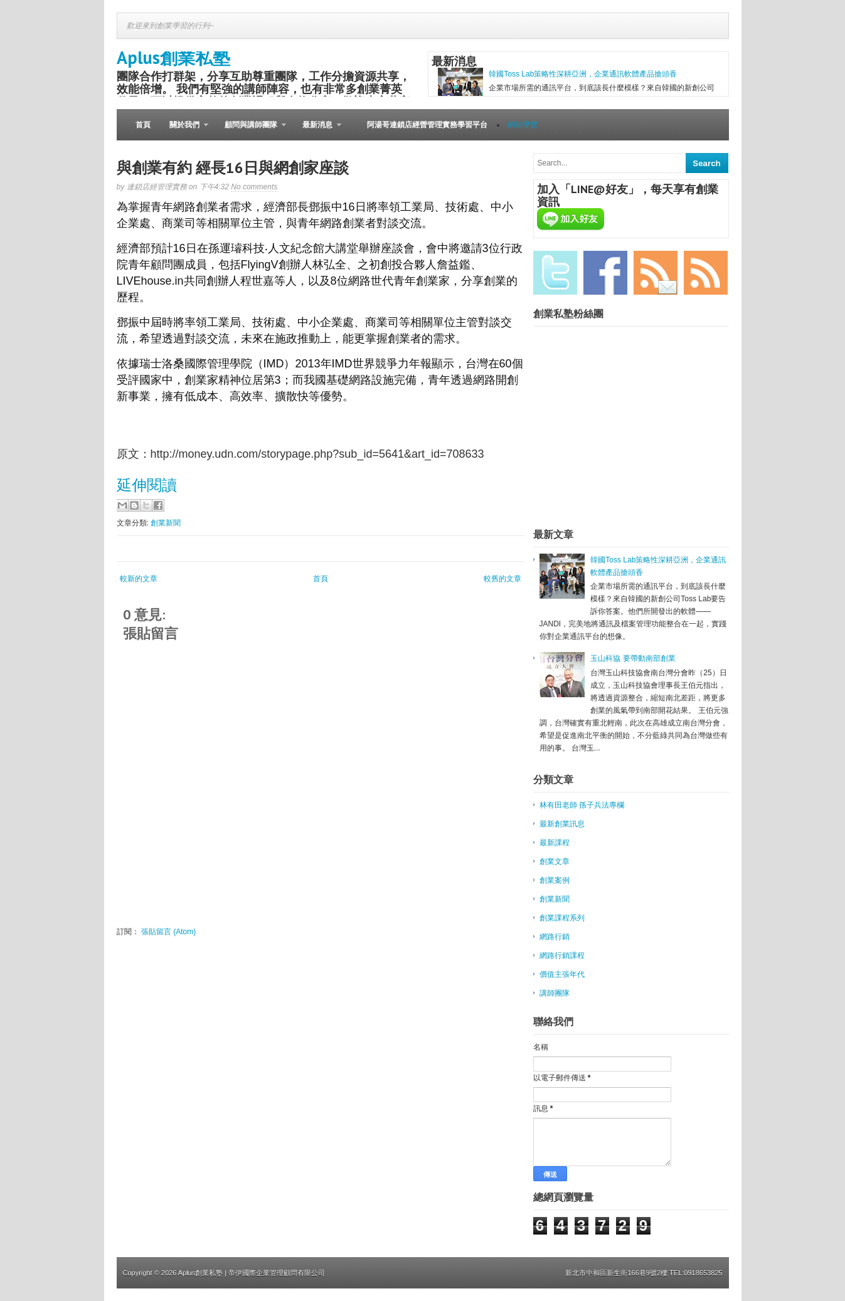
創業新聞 (166, 523)
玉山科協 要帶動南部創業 (632, 658)
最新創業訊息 (562, 823)
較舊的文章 (502, 578)
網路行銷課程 (562, 955)
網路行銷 (554, 936)
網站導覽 (523, 124)
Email (656, 273)
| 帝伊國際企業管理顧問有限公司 (275, 1273)
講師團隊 (554, 993)
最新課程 (554, 842)
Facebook (605, 273)
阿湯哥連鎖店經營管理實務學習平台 (427, 124)
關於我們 (184, 130)
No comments (254, 186)
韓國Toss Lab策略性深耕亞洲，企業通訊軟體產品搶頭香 (583, 74)
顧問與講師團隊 (250, 130)
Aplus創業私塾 (173, 57)
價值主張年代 (562, 974)
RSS (706, 273)
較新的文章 (138, 578)
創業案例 (554, 880)
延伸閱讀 (147, 485)
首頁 (143, 124)
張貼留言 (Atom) (168, 931)
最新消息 (317, 130)
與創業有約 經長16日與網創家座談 (233, 167)
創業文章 (554, 861)
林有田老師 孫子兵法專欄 (581, 805)
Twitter (555, 273)
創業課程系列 (562, 918)
